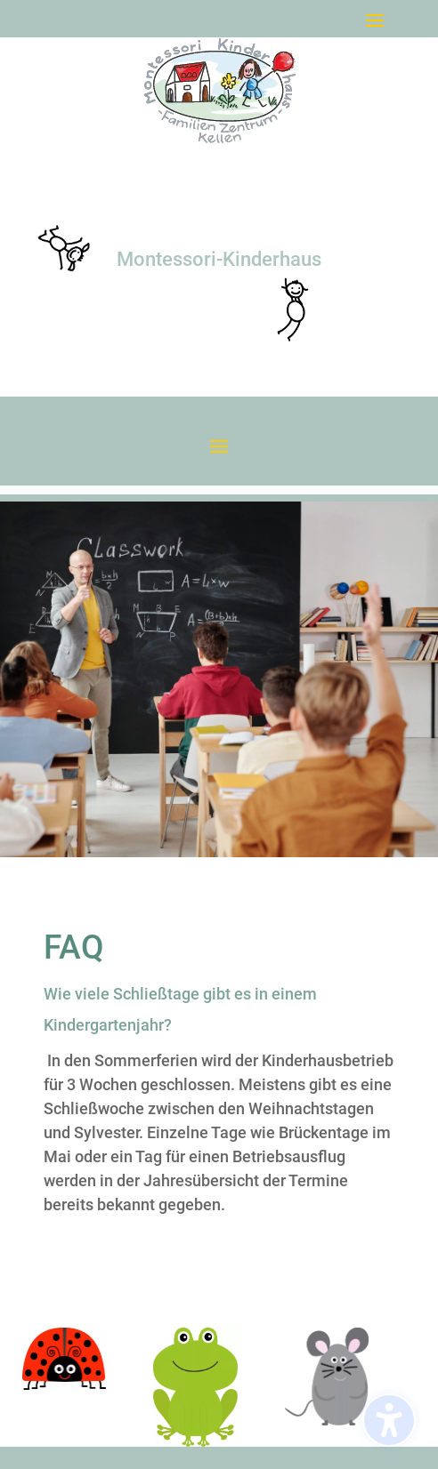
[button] (375, 19)
